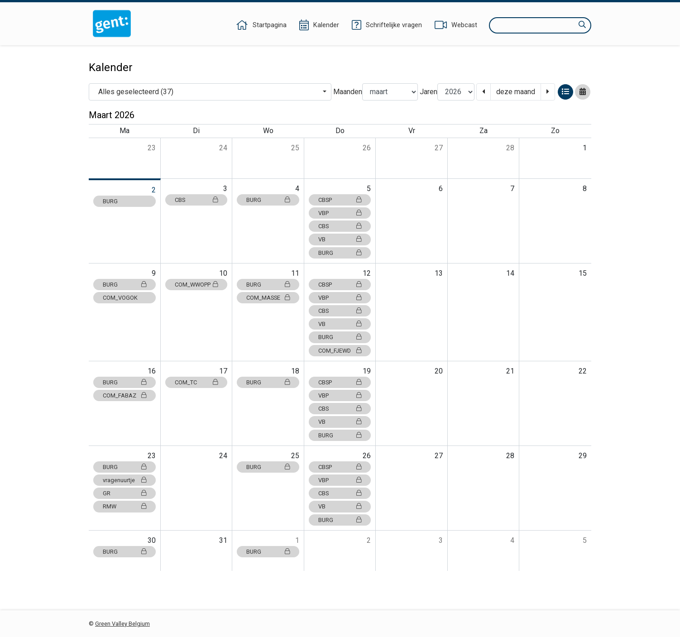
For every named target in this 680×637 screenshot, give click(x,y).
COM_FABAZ (124, 395)
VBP (340, 213)
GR (124, 493)
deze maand (515, 91)
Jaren (428, 91)
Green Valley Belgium (122, 623)
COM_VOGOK (120, 297)
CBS (196, 199)
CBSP (340, 199)
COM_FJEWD (340, 350)
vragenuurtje (124, 480)
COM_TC (196, 382)
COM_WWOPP (196, 284)
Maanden (347, 91)
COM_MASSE (268, 297)
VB (340, 239)
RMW (124, 506)
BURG (110, 201)
